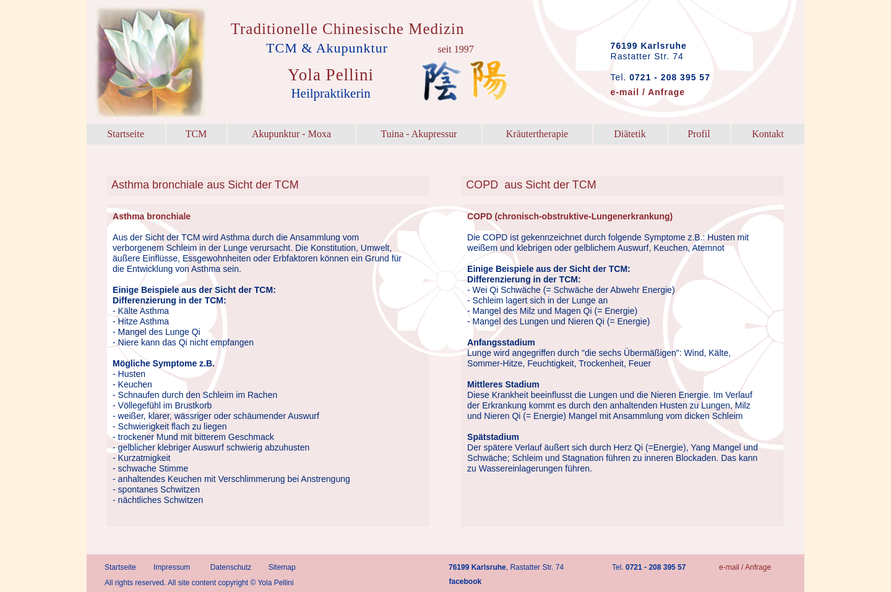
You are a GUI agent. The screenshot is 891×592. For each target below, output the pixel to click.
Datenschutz (231, 567)
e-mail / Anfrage (745, 567)
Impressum (171, 567)
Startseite (120, 567)
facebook (465, 581)
